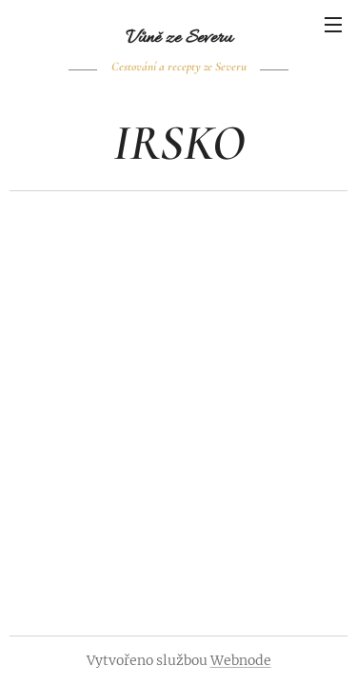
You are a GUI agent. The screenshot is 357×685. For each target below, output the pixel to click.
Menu (333, 25)
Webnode (240, 660)
